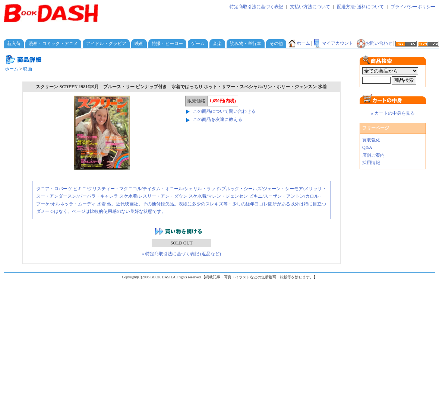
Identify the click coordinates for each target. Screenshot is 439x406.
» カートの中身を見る (393, 113)
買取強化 (371, 140)
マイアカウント (333, 43)
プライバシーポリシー (413, 6)
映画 (139, 43)
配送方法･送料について (360, 6)
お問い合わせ (374, 43)
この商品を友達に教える (217, 119)
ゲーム (198, 43)
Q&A (367, 147)
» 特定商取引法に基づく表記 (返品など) (181, 253)
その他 (276, 43)
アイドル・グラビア (106, 43)
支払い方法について (310, 6)
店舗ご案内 (373, 155)
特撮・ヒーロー (167, 43)
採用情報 (371, 162)
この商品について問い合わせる (224, 111)
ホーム (299, 43)
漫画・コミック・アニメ (53, 43)
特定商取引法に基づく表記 (256, 6)
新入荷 (13, 43)
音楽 (217, 43)
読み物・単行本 (245, 43)
